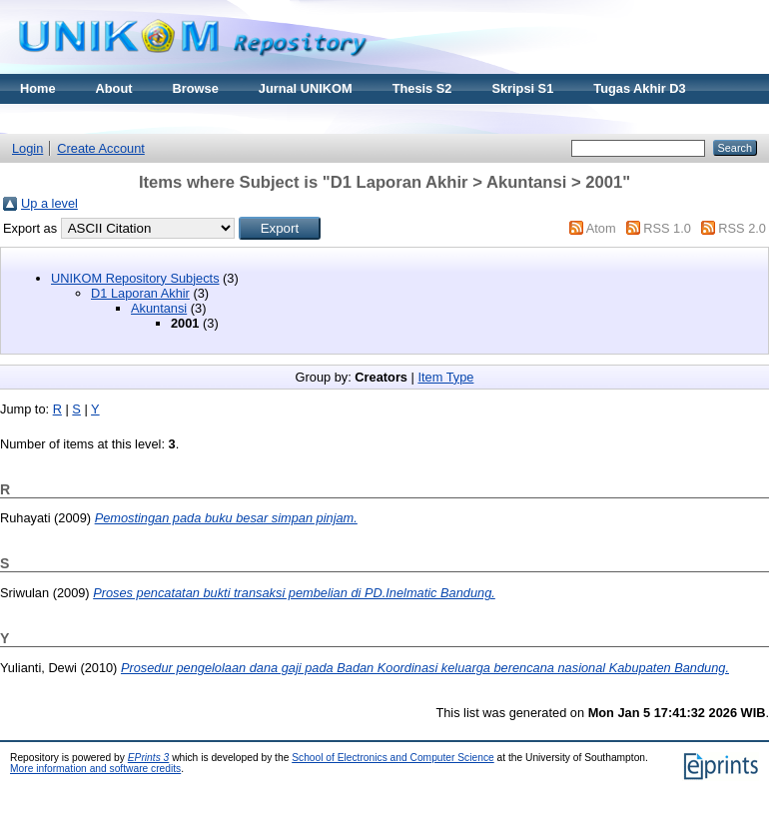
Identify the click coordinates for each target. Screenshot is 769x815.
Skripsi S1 (522, 88)
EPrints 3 (149, 757)
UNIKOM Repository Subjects (135, 278)
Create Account (101, 148)
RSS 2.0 (742, 228)
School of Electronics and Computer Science (393, 757)
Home (38, 88)
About (114, 88)
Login (27, 148)
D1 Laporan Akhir (140, 293)
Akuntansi (159, 308)
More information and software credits (95, 768)
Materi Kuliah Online (82, 118)
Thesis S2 (422, 88)
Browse (196, 88)
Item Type (445, 377)
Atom (601, 228)
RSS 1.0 (667, 228)
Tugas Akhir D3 (639, 88)
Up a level (49, 203)
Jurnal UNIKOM (306, 88)
